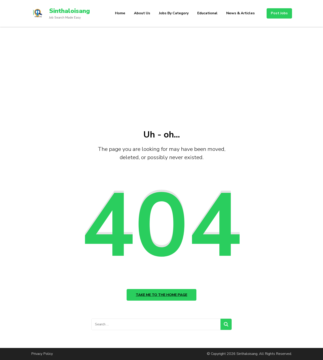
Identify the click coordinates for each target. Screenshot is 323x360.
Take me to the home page (161, 294)
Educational (207, 13)
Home (120, 13)
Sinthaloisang (69, 11)
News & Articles (240, 13)
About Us (142, 13)
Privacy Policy (42, 353)
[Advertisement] (161, 76)
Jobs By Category (174, 13)
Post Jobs (279, 13)
